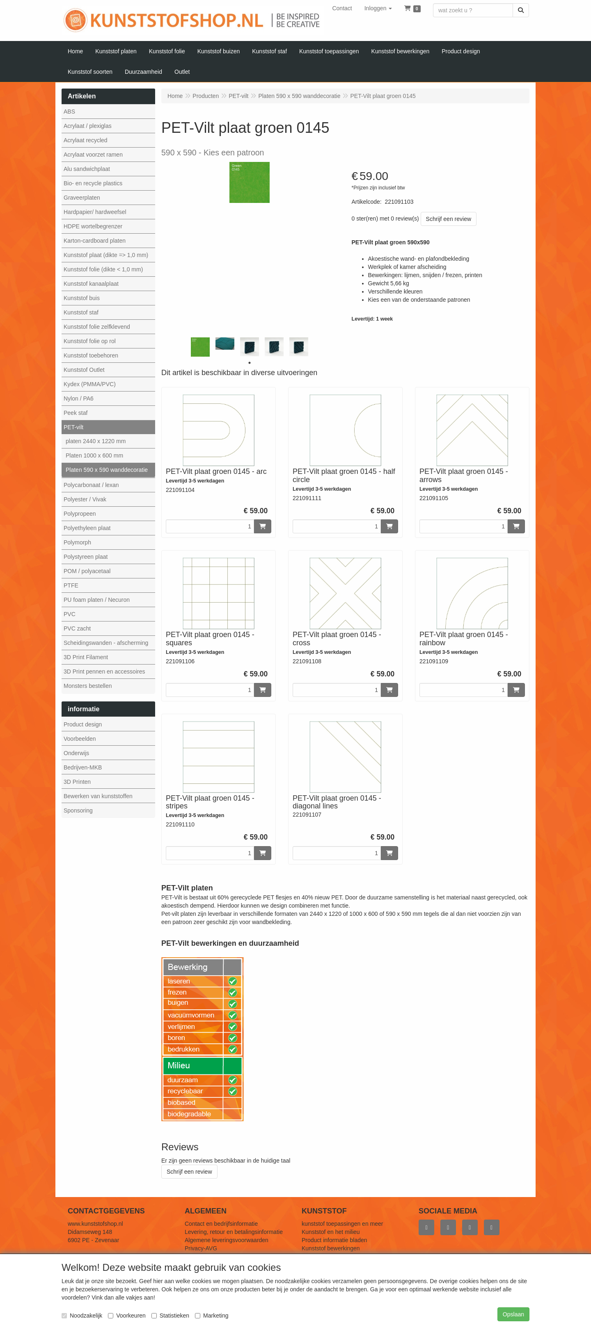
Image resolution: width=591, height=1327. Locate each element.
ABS (69, 111)
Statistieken (170, 1315)
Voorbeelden (80, 738)
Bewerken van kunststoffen (98, 796)
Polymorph (77, 542)
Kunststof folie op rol (90, 341)
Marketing (211, 1315)
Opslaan (513, 1314)
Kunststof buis (82, 298)
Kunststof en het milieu (331, 1232)
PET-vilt (73, 427)
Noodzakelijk (82, 1315)
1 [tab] (249, 363)
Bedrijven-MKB (83, 767)
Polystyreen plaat (86, 556)
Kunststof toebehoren (91, 355)
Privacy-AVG (201, 1248)
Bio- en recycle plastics (93, 183)
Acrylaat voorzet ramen (93, 154)
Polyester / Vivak (85, 499)
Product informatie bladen (334, 1240)
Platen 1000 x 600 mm (94, 455)
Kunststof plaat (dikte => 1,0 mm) (106, 255)
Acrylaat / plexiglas (88, 126)
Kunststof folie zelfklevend (97, 326)
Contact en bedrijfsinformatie (221, 1223)
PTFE (71, 585)
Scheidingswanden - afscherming (106, 643)
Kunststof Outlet (84, 369)
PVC (70, 614)
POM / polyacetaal (87, 571)
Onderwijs (76, 753)
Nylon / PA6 (79, 398)
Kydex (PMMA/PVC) (90, 384)
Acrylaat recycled (86, 140)
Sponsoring (78, 810)
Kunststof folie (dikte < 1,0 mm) (103, 269)
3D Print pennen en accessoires (104, 671)
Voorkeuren (127, 1315)
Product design (83, 724)
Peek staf (75, 413)
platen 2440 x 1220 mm (96, 441)
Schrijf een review (449, 219)
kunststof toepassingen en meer (342, 1223)
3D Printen (77, 781)
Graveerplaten (82, 197)
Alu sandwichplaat (87, 169)
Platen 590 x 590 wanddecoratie (107, 470)
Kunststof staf (81, 312)
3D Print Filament (86, 657)
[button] (378, 8)
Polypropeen (80, 513)
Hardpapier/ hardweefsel (95, 212)
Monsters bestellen (88, 686)
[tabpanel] (200, 347)
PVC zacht (77, 628)
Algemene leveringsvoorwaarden (226, 1240)
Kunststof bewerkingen (331, 1248)
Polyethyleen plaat (87, 528)
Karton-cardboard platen (95, 240)
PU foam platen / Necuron (97, 599)
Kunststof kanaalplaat (91, 283)
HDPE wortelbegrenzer (93, 226)
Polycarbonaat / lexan (91, 485)
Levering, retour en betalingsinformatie (234, 1232)
